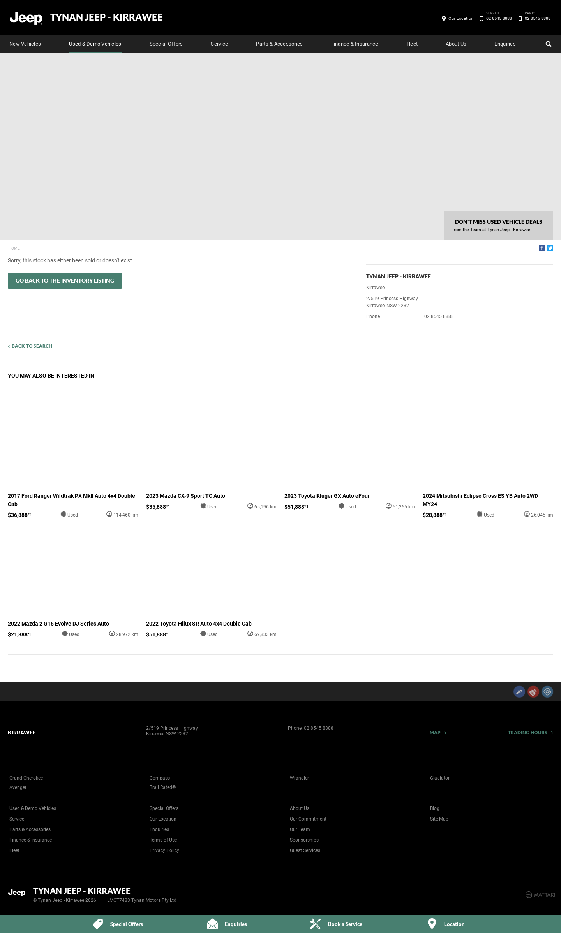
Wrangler (299, 778)
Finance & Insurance (354, 44)
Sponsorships (304, 840)
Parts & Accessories (279, 44)
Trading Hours (527, 732)
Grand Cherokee (26, 778)
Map (435, 732)
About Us (456, 44)
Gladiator (440, 778)
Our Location (460, 18)
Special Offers (166, 44)
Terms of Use (163, 840)
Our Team (300, 829)
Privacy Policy (164, 850)
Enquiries (504, 44)
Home (14, 248)
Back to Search (32, 346)
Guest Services (305, 850)
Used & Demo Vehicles (95, 44)
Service (219, 44)
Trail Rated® (163, 787)
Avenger (17, 787)
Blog (434, 808)
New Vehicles (25, 44)
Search (548, 43)
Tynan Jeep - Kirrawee (106, 17)
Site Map (439, 819)
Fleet (412, 44)
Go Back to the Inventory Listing (65, 280)
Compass (160, 778)
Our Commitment (308, 819)
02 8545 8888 (497, 19)
